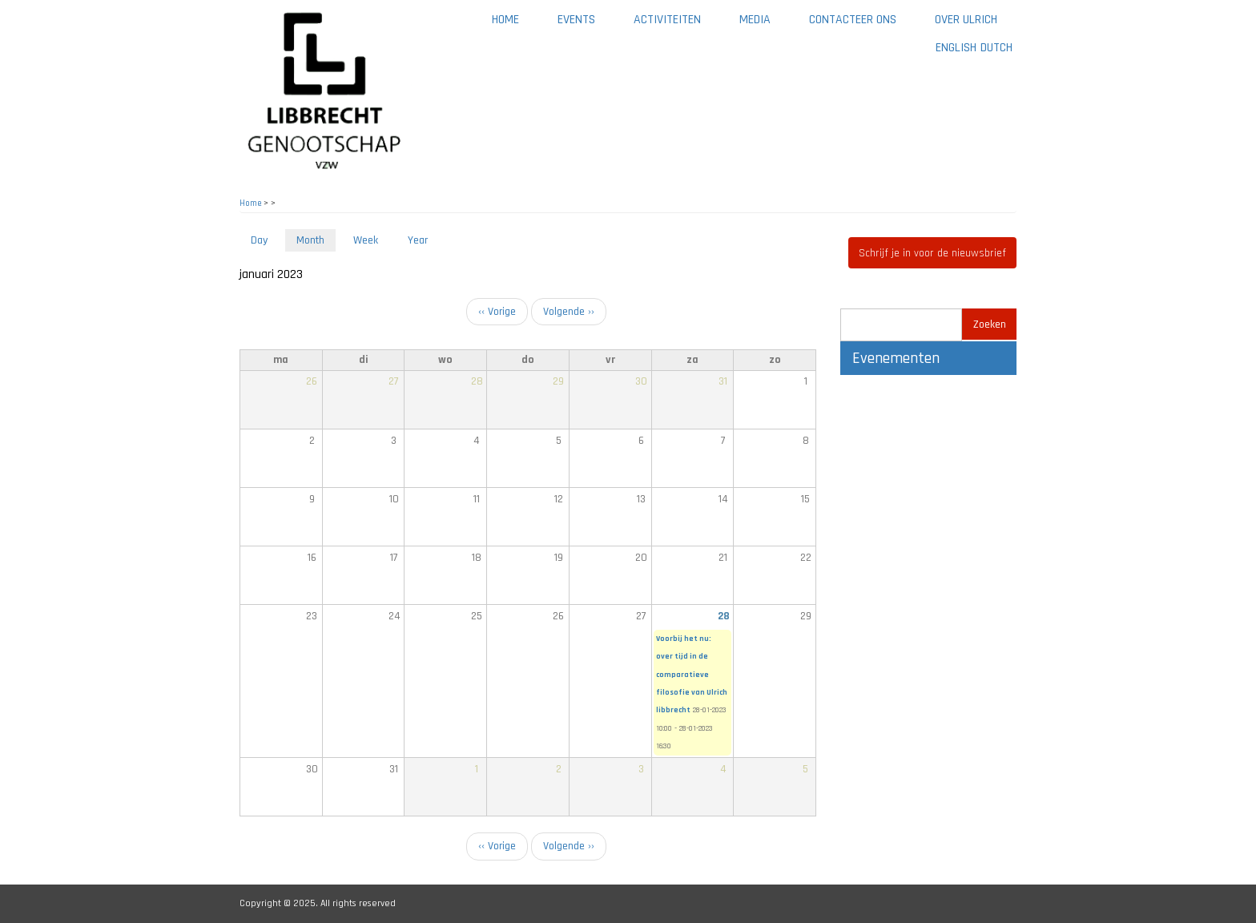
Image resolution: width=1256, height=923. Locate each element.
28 (724, 616)
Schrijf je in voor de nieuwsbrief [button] (932, 253)
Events (576, 19)
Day (259, 240)
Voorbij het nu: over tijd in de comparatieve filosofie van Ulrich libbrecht (691, 674)
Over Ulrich (966, 19)
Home (505, 19)
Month (316, 242)
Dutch (996, 47)
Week (365, 240)
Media (755, 19)
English (956, 47)
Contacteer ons (852, 19)
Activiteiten (667, 19)
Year (418, 240)
